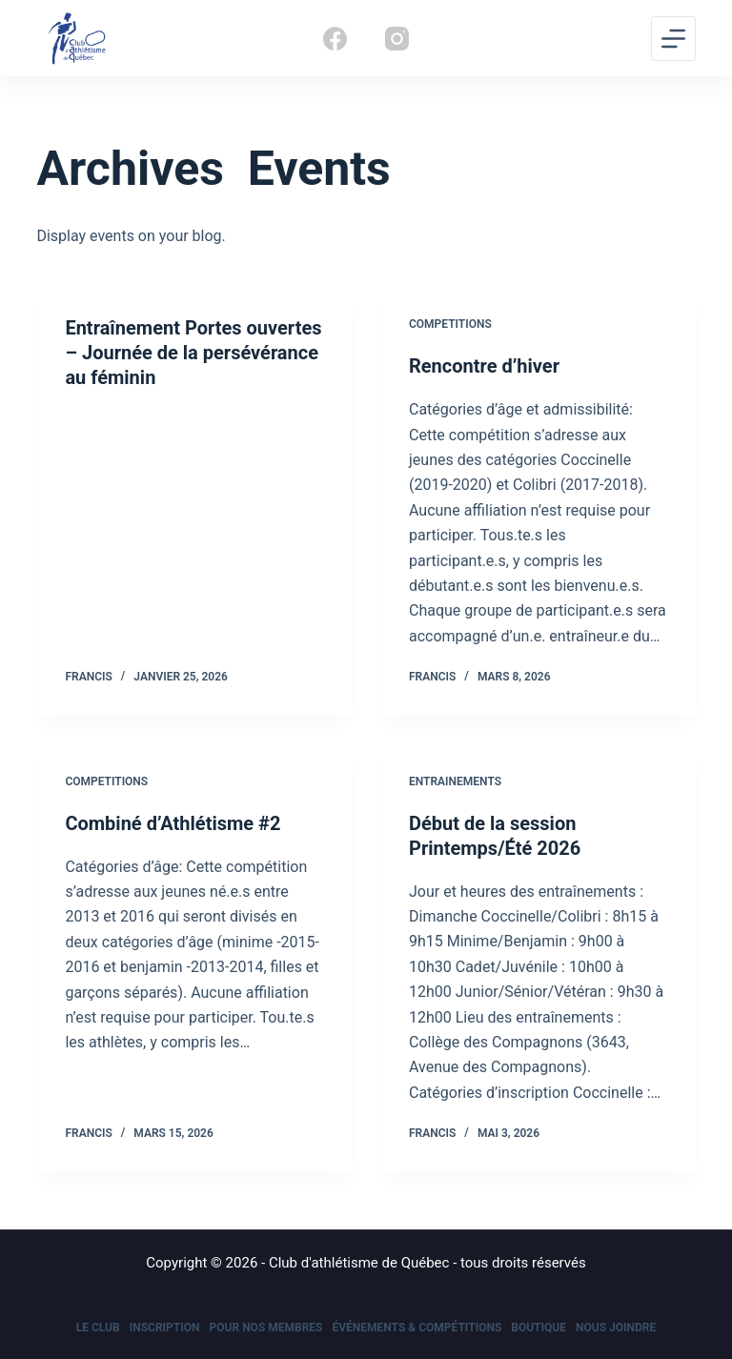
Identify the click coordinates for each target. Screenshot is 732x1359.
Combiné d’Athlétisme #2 (172, 823)
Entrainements (455, 781)
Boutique (538, 1327)
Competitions (450, 324)
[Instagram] (397, 39)
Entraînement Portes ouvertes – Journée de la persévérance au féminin (193, 352)
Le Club (98, 1327)
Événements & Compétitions (417, 1327)
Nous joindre (616, 1327)
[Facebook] (335, 39)
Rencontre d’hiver (484, 366)
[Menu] (673, 38)
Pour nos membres (266, 1327)
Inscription (165, 1327)
